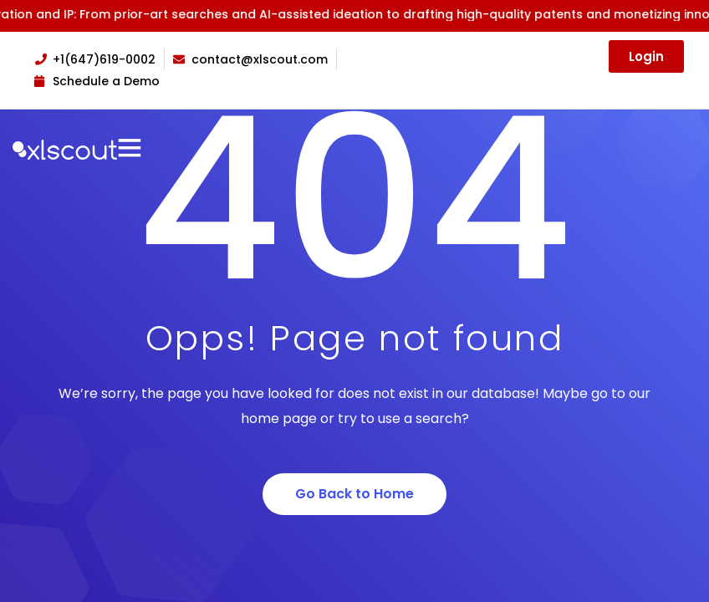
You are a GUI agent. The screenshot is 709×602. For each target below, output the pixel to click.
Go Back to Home (354, 493)
